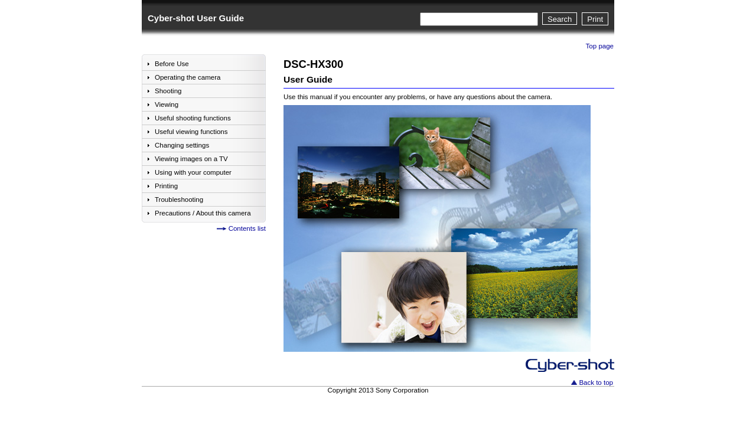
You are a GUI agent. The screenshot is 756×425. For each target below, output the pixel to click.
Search (560, 19)
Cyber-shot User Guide (196, 18)
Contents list (247, 228)
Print (595, 19)
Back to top (596, 382)
